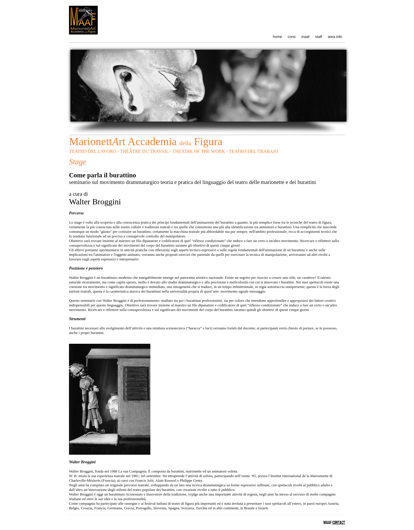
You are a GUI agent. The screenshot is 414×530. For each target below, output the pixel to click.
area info (335, 36)
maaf (305, 36)
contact (338, 522)
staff (318, 36)
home (277, 36)
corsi (292, 36)
